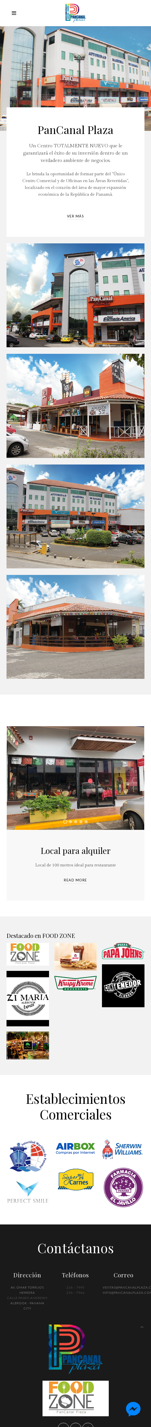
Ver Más (75, 216)
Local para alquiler (76, 850)
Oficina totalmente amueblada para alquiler (87, 822)
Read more (75, 880)
